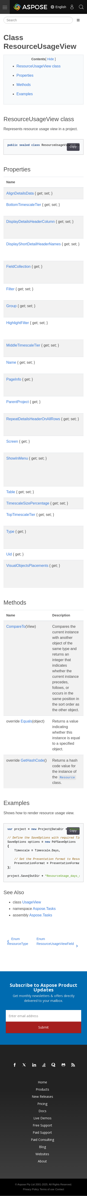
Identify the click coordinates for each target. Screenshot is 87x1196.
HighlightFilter (17, 323)
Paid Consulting (42, 1139)
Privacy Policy (31, 1189)
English (58, 7)
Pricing (42, 1103)
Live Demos (42, 1118)
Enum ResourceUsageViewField (57, 941)
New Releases (42, 1096)
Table (10, 492)
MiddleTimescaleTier (23, 345)
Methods (23, 85)
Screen (12, 441)
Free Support (42, 1125)
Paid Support (42, 1132)
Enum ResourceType (17, 941)
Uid (9, 554)
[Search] (38, 20)
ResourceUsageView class (38, 66)
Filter (10, 289)
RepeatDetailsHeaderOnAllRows (33, 419)
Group (11, 306)
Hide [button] (51, 59)
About (42, 1161)
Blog (42, 1147)
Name (11, 362)
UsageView (31, 902)
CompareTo (16, 626)
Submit (43, 1027)
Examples (24, 94)
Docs (42, 1111)
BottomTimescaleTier (23, 205)
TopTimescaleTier (20, 515)
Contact (59, 1189)
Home (42, 1082)
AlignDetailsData (20, 193)
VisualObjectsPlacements (27, 566)
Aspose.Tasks (44, 909)
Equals (26, 721)
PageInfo (13, 379)
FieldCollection (18, 266)
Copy (73, 146)
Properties (24, 75)
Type (10, 531)
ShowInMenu (17, 458)
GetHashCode (32, 760)
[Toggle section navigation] (78, 20)
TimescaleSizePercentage (27, 503)
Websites (42, 1154)
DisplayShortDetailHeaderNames (33, 244)
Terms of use (47, 1189)
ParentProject (17, 402)
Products (42, 1089)
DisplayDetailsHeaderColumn (30, 222)
